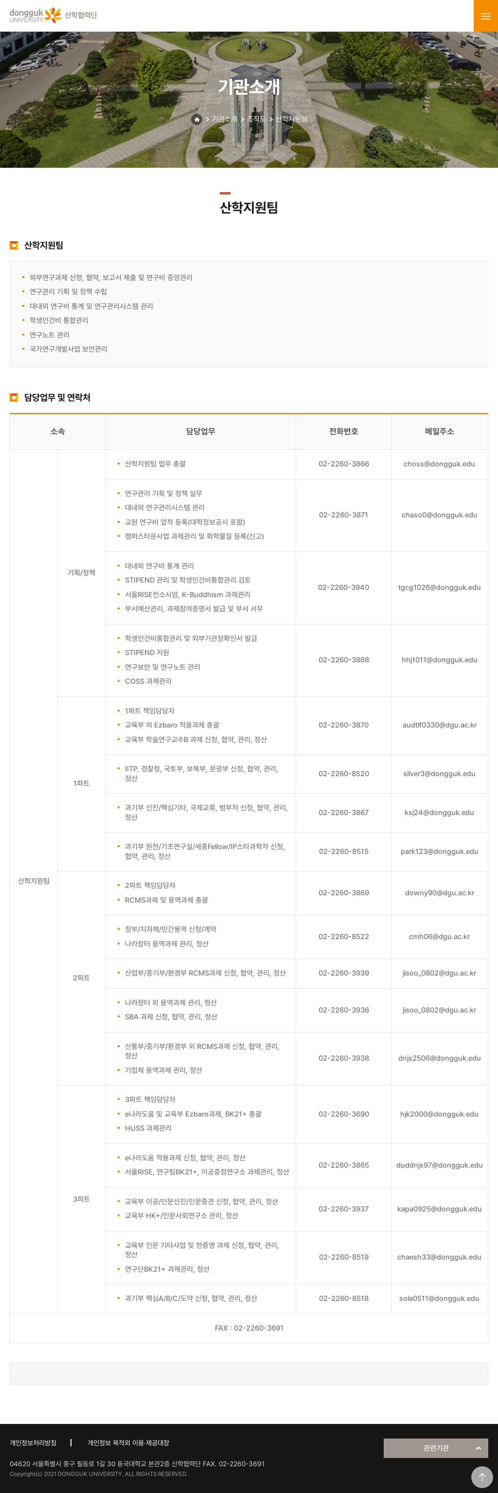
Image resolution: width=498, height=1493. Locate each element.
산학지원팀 (291, 119)
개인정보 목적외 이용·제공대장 (128, 1443)
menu (486, 16)
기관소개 (224, 119)
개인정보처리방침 (33, 1443)
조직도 (256, 119)
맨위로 (482, 1477)
